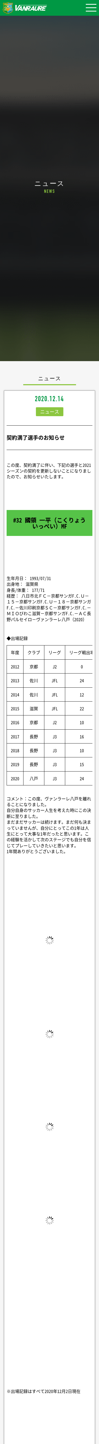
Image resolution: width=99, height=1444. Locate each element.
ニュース (49, 411)
